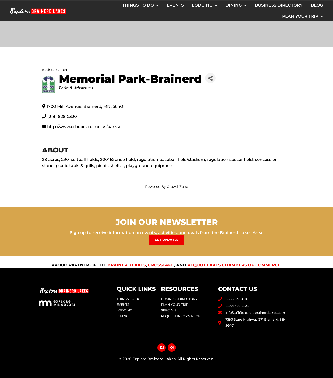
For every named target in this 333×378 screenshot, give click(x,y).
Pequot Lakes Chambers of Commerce (234, 265)
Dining (236, 5)
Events (175, 5)
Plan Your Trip (302, 16)
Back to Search (54, 70)
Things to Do (140, 5)
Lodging (204, 5)
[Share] (210, 78)
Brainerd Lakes (126, 265)
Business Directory (279, 5)
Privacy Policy (166, 366)
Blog (317, 5)
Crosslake (161, 265)
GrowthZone (177, 186)
